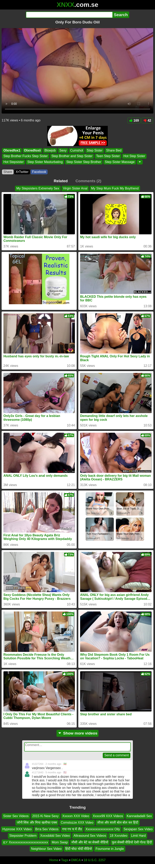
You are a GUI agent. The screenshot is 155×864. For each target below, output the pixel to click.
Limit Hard (138, 835)
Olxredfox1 (11, 150)
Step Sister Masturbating (45, 162)
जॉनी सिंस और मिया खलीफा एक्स (37, 822)
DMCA (76, 860)
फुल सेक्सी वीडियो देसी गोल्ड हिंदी (132, 842)
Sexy (63, 150)
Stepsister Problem (23, 835)
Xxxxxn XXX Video (75, 816)
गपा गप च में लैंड (72, 829)
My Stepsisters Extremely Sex (37, 188)
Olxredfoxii (32, 150)
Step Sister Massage (120, 162)
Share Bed (113, 150)
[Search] (69, 15)
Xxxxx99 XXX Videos (108, 816)
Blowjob (50, 150)
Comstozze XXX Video (77, 822)
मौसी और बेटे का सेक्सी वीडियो (89, 842)
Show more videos (77, 733)
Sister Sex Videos (16, 816)
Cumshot (76, 150)
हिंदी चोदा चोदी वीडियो (78, 848)
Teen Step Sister (108, 156)
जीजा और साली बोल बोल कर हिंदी (117, 822)
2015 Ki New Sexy (45, 816)
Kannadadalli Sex (139, 816)
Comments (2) (88, 181)
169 (134, 120)
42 (147, 120)
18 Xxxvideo (118, 835)
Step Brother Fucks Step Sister (25, 156)
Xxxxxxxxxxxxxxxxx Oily (103, 829)
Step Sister (95, 150)
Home (53, 860)
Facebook (39, 172)
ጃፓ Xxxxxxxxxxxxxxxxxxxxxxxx (25, 842)
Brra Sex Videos (47, 829)
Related (61, 181)
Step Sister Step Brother (83, 162)
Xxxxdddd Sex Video (55, 835)
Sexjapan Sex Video (138, 829)
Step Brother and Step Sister (72, 156)
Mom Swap (60, 842)
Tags (64, 860)
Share (7, 172)
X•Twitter (22, 172)
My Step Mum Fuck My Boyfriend (115, 188)
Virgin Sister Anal (75, 188)
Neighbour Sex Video (46, 848)
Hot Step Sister (134, 156)
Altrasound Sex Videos (89, 835)
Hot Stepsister (13, 162)
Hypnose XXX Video (17, 829)
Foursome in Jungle (109, 848)
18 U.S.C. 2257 (95, 860)
